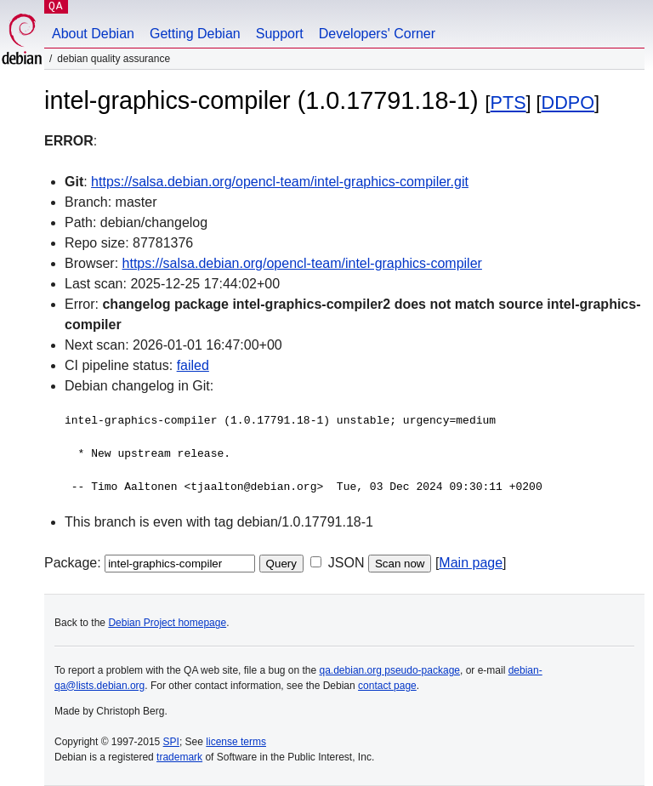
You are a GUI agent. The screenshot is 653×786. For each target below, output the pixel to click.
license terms (236, 742)
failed (193, 365)
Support (280, 33)
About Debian (93, 33)
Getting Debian (195, 33)
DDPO (568, 102)
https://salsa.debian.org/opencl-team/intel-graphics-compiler (302, 263)
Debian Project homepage (167, 623)
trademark (179, 757)
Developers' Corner (377, 33)
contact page (387, 686)
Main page (471, 562)
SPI (171, 742)
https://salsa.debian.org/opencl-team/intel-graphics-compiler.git (279, 181)
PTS (508, 102)
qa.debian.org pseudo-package (390, 670)
